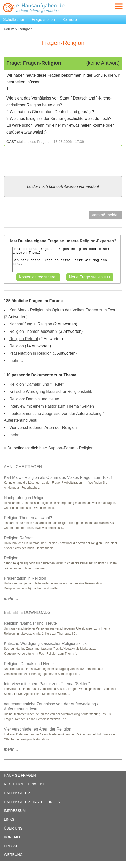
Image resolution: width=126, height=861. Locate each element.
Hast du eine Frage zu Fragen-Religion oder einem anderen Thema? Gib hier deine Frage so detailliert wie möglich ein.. (62, 259)
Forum (9, 29)
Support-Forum (61, 448)
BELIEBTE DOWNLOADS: (27, 612)
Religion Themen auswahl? (33, 331)
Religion (16, 346)
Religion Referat (23, 339)
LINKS (9, 819)
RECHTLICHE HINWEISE (25, 784)
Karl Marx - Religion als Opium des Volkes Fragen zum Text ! (63, 310)
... (11, 598)
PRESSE (11, 846)
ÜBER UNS (13, 828)
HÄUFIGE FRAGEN (20, 775)
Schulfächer (13, 19)
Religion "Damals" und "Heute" (36, 384)
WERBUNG (13, 855)
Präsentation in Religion (30, 353)
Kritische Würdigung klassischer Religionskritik (50, 391)
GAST (11, 142)
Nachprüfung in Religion (30, 324)
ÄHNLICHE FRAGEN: (23, 467)
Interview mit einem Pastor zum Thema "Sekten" (52, 406)
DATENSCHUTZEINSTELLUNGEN (32, 802)
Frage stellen (43, 19)
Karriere (69, 19)
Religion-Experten (97, 241)
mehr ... (16, 360)
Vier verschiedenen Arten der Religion (43, 427)
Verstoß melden (106, 215)
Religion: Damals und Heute (34, 399)
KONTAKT (12, 837)
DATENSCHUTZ (17, 793)
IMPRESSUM (15, 811)
